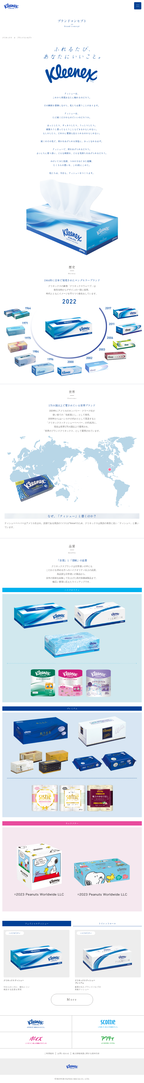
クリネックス (7, 38)
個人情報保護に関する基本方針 (86, 1054)
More (72, 999)
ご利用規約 (49, 1054)
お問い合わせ (63, 1054)
